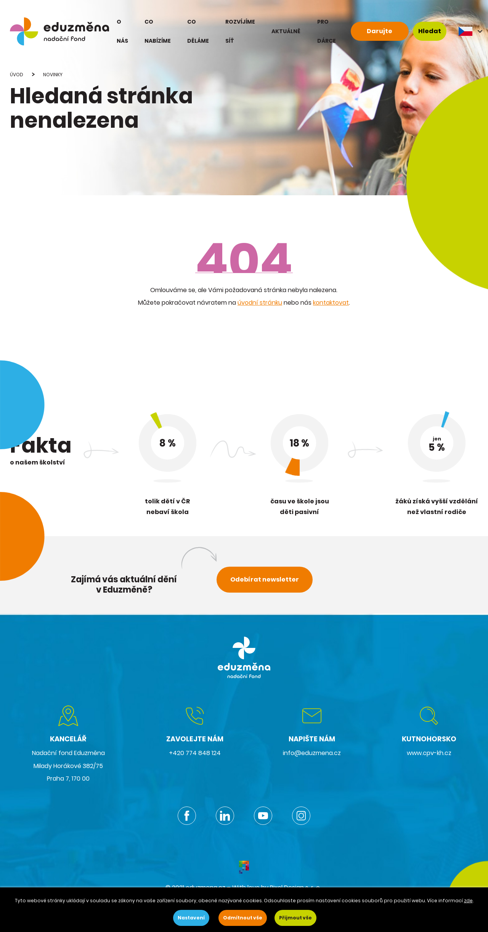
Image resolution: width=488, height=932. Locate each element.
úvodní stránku (260, 302)
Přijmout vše (295, 917)
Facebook (187, 816)
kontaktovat (331, 302)
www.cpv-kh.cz (429, 753)
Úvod (16, 74)
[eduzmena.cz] (59, 31)
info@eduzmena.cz (312, 753)
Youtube (263, 816)
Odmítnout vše (242, 917)
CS (471, 31)
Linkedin (225, 816)
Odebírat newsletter (264, 579)
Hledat (429, 31)
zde (468, 900)
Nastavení (191, 917)
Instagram (301, 816)
